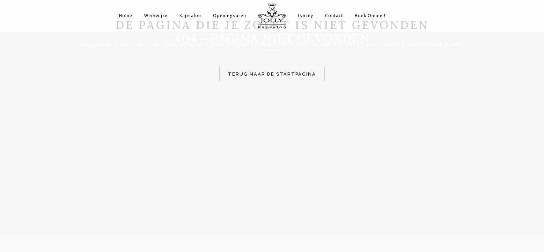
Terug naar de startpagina (272, 74)
